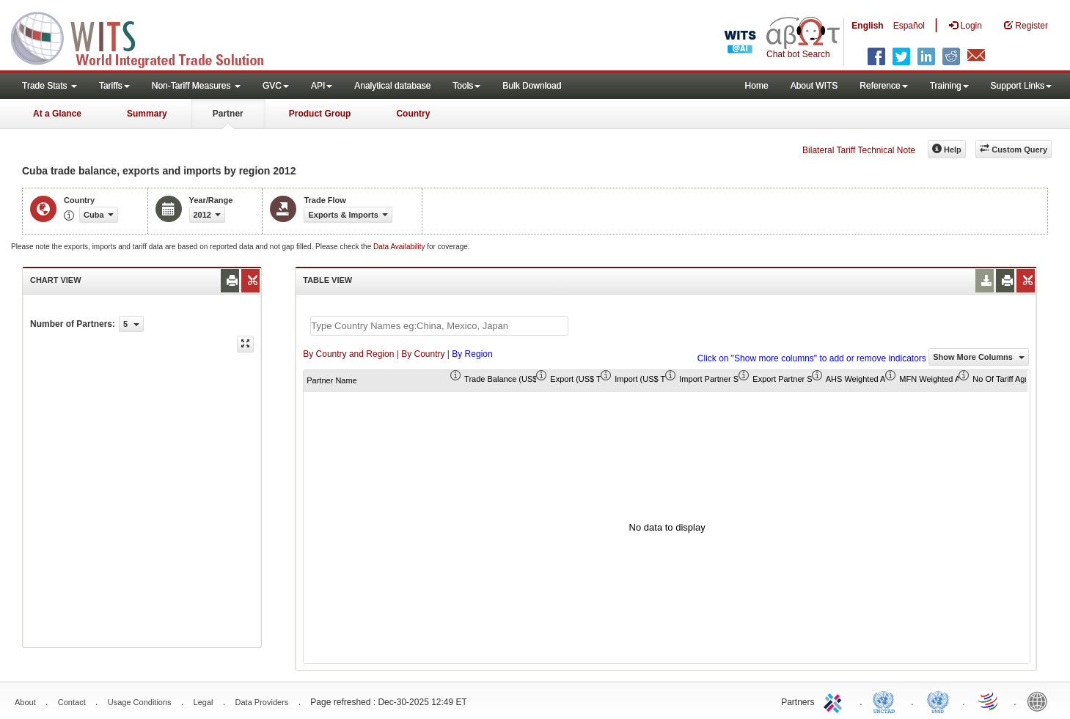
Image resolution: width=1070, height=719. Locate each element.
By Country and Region (348, 354)
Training (949, 86)
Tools (466, 86)
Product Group (320, 113)
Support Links (1021, 86)
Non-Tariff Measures (196, 86)
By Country (422, 354)
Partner (228, 113)
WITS (146, 36)
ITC (835, 700)
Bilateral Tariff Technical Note (858, 150)
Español (909, 26)
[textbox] (439, 326)
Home (757, 86)
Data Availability (400, 247)
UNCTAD (886, 700)
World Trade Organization (989, 700)
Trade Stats (49, 86)
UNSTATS (938, 700)
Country (413, 113)
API (321, 86)
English (867, 26)
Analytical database (392, 86)
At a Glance (57, 113)
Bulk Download (531, 86)
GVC (276, 86)
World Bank (1040, 700)
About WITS (814, 86)
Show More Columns (979, 357)
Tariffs (114, 86)
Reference (883, 86)
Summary (147, 113)
